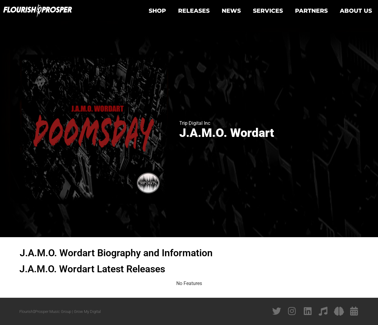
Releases (194, 10)
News (231, 10)
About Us (356, 10)
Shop (157, 10)
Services (268, 10)
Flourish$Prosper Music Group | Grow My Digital (60, 311)
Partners (311, 10)
